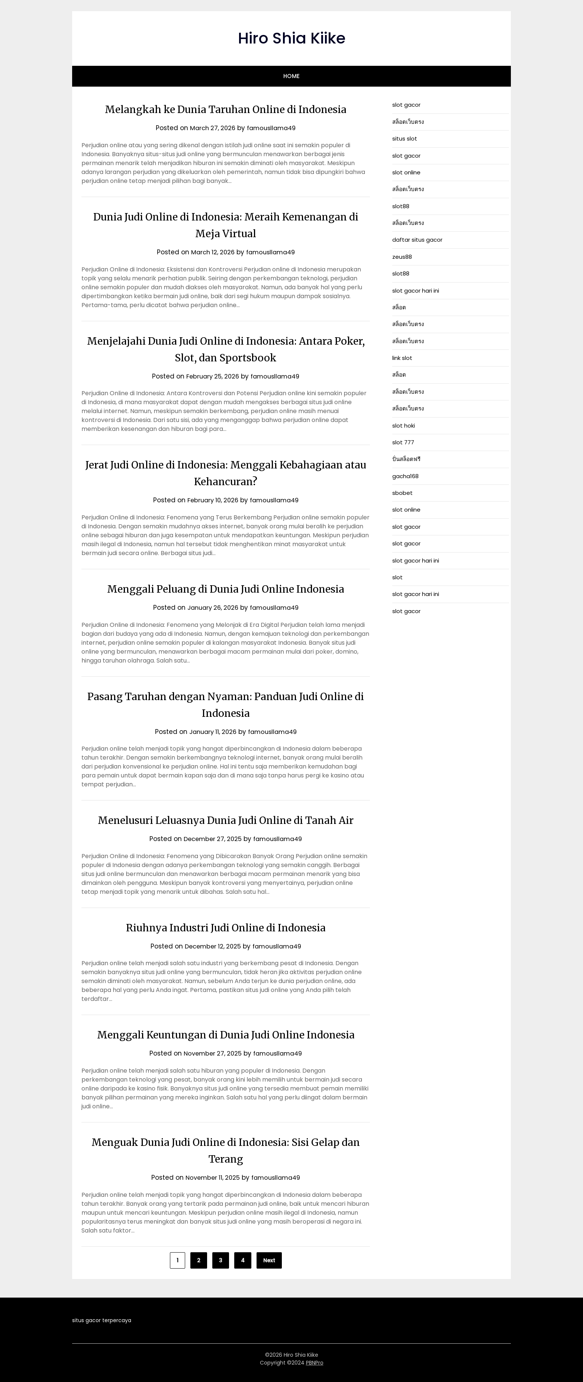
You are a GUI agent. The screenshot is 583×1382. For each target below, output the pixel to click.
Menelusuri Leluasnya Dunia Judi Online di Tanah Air (225, 820)
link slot (402, 358)
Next (269, 1260)
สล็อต (399, 307)
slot (397, 577)
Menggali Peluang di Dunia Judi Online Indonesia (225, 589)
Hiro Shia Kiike (291, 37)
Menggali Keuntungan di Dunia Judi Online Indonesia (226, 1034)
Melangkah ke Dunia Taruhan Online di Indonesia (226, 109)
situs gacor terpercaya (101, 1320)
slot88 (400, 206)
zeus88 (402, 257)
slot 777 (403, 442)
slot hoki (403, 425)
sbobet (402, 493)
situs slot (404, 138)
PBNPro (314, 1362)
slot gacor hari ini (415, 290)
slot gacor (406, 105)
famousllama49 (273, 127)
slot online (406, 172)
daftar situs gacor (417, 240)
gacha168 (405, 476)
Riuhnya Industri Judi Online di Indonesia (226, 927)
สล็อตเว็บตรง (408, 122)
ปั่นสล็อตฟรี (406, 459)
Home (291, 76)
